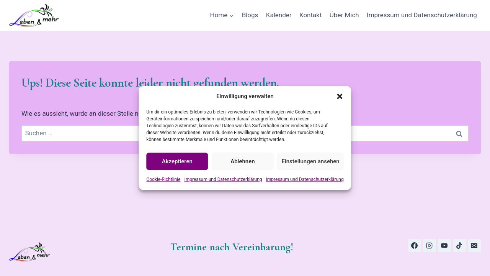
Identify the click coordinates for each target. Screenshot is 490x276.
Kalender (279, 15)
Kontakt (310, 15)
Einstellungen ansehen (310, 161)
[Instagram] (429, 245)
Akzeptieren (177, 161)
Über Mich (344, 15)
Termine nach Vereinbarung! (231, 246)
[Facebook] (414, 245)
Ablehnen (242, 161)
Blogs (250, 15)
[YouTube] (444, 245)
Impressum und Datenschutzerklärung (223, 179)
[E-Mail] (474, 245)
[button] (340, 96)
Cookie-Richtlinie (163, 179)
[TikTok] (459, 245)
